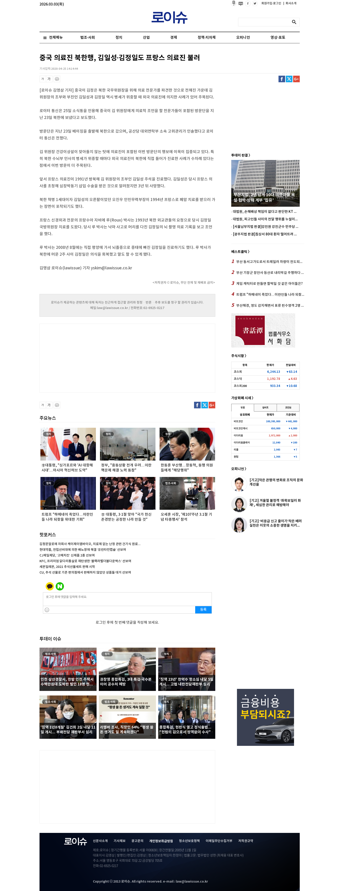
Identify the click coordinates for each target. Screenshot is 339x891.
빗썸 (243, 407)
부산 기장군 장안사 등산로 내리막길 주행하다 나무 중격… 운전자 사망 (267, 272)
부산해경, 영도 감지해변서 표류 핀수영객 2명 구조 (267, 305)
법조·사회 (87, 37)
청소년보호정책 (189, 841)
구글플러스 (296, 79)
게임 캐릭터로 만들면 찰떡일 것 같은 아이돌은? (267, 283)
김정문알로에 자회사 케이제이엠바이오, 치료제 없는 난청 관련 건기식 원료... (90, 544)
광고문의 (137, 841)
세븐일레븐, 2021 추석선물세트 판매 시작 (67, 567)
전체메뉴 (56, 37)
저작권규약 (245, 841)
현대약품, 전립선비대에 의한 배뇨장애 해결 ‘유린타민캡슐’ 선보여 (82, 550)
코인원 (288, 407)
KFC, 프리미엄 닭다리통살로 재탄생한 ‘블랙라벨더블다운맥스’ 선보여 (85, 561)
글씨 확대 (49, 79)
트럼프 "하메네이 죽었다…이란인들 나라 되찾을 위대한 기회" (267, 294)
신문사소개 (100, 841)
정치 (119, 37)
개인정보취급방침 (161, 841)
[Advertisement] (85, 357)
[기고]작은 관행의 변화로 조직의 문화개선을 (276, 482)
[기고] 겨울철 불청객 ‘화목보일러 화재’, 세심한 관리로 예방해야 (275, 503)
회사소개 (290, 3)
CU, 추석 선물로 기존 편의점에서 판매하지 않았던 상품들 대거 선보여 (85, 572)
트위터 (289, 79)
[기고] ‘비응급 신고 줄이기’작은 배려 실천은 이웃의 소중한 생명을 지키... (276, 523)
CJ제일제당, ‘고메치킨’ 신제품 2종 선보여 (67, 555)
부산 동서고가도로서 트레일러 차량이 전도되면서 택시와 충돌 (267, 261)
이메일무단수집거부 (219, 841)
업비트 (265, 407)
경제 (173, 37)
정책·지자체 (207, 37)
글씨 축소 (42, 79)
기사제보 (120, 841)
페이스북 (282, 79)
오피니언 (243, 37)
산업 (146, 37)
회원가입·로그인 (271, 3)
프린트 (57, 79)
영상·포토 (278, 37)
